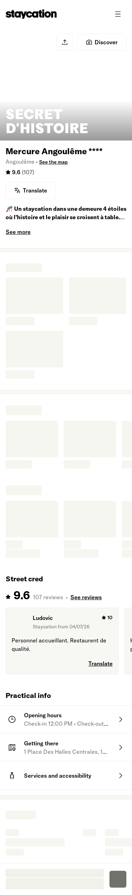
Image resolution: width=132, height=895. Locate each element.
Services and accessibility (57, 775)
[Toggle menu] (117, 14)
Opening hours (43, 715)
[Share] (64, 42)
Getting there (41, 743)
